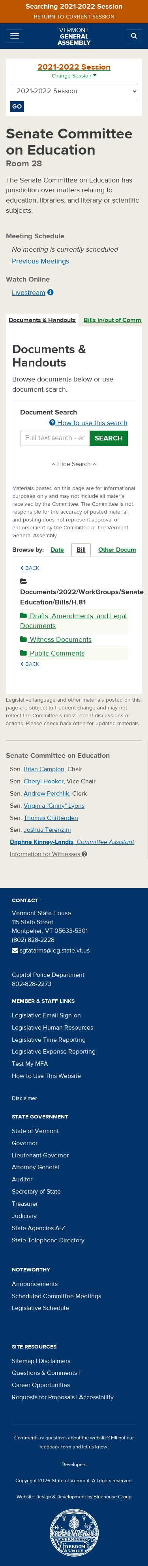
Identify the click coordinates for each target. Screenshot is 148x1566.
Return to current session (74, 16)
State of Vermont (35, 1131)
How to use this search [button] (88, 422)
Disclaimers (54, 1361)
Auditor (22, 1179)
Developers (74, 1464)
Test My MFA (30, 1064)
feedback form (55, 1447)
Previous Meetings (40, 261)
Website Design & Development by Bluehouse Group (74, 1497)
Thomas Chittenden (51, 818)
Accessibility (96, 1397)
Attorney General (35, 1167)
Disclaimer (24, 1098)
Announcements (35, 1284)
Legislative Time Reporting (49, 1040)
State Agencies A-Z (38, 1228)
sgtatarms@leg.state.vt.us (51, 950)
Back (29, 568)
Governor (24, 1143)
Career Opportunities (41, 1385)
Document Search (74, 418)
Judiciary (24, 1216)
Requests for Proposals (43, 1397)
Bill (81, 550)
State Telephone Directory (48, 1240)
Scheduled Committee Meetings (56, 1296)
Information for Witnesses (48, 854)
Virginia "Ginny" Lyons (54, 806)
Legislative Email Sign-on (46, 1015)
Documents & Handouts (42, 320)
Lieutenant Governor (40, 1155)
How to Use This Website (46, 1076)
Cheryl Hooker (44, 781)
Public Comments (52, 653)
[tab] (42, 320)
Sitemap (23, 1361)
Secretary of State (36, 1192)
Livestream (28, 292)
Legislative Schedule (40, 1308)
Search (109, 438)
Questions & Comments (44, 1373)
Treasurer (25, 1204)
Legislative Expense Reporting (54, 1052)
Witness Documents (56, 639)
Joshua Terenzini (47, 830)
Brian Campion (44, 769)
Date (57, 550)
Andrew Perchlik (46, 794)
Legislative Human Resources (52, 1028)
